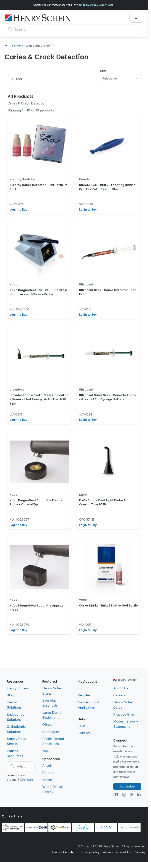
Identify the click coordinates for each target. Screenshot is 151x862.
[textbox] (74, 29)
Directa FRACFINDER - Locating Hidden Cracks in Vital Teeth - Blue (107, 187)
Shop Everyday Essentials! (96, 4)
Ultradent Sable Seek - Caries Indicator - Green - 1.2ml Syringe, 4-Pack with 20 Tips (39, 399)
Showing (31, 110)
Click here (26, 779)
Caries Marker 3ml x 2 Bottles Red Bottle (108, 605)
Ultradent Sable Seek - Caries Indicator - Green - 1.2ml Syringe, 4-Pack (108, 397)
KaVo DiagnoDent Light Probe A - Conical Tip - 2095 (103, 502)
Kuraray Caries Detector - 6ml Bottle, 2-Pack (39, 187)
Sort (103, 71)
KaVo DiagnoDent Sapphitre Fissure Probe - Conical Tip (36, 502)
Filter (18, 79)
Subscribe (127, 786)
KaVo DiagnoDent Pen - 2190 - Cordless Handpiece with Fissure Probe (39, 292)
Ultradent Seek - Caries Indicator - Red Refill (107, 292)
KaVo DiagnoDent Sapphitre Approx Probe (36, 607)
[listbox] (120, 78)
